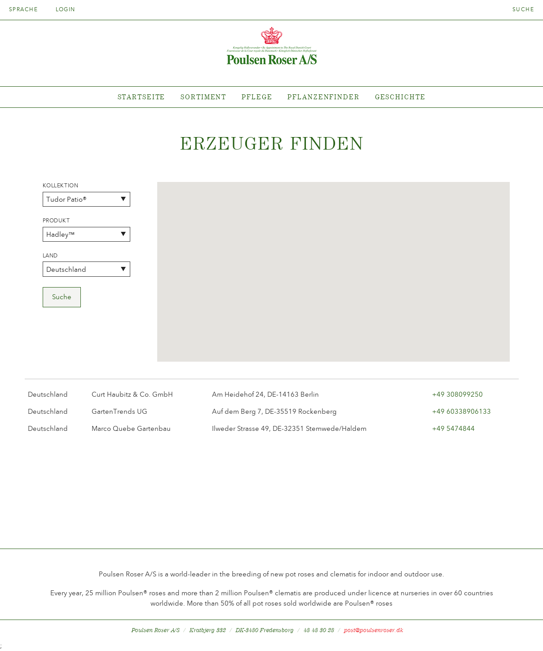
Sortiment (203, 97)
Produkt (56, 220)
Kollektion (61, 185)
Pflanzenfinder (323, 97)
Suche (523, 9)
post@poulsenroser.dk (373, 630)
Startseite (142, 97)
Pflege (257, 97)
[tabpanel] (271, 97)
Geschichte (400, 97)
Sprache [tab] (26, 9)
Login (65, 9)
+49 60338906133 (461, 411)
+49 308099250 (457, 394)
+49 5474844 (453, 429)
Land (50, 255)
